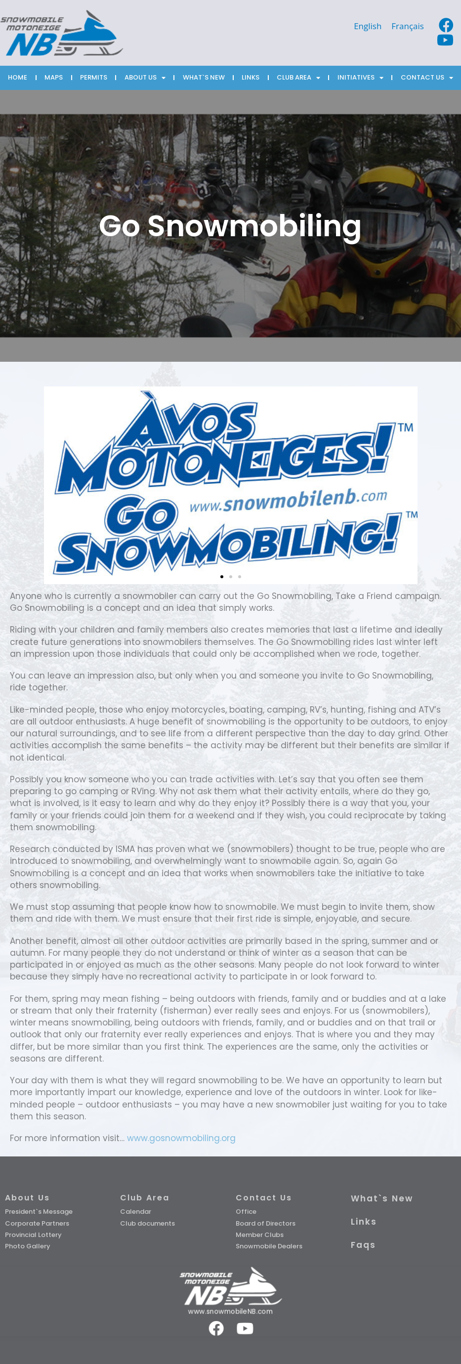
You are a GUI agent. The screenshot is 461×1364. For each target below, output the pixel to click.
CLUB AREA (298, 78)
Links (364, 1222)
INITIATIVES (360, 78)
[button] (221, 576)
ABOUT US (145, 78)
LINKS (250, 77)
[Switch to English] (367, 25)
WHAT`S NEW (204, 77)
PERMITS (93, 77)
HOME (17, 77)
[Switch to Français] (407, 25)
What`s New (382, 1198)
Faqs (363, 1245)
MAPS (53, 77)
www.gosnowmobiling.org (181, 1138)
